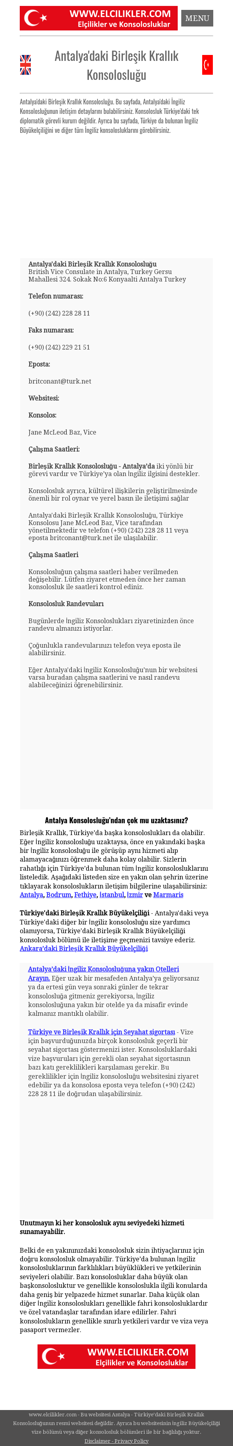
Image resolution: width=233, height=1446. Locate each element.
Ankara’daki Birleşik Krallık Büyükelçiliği (84, 949)
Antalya (31, 895)
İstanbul (112, 895)
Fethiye (85, 895)
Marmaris (168, 895)
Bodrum (58, 895)
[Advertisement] (116, 193)
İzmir (135, 895)
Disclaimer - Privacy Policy (116, 1441)
